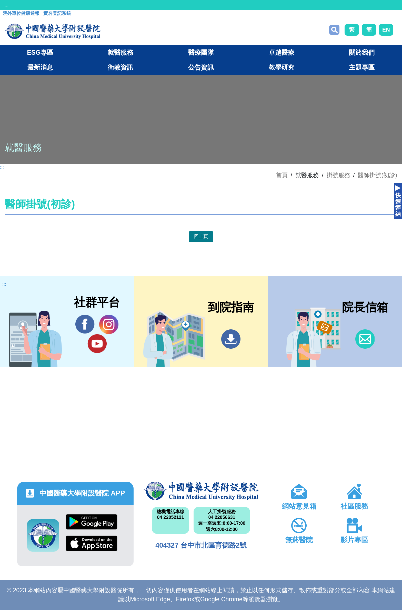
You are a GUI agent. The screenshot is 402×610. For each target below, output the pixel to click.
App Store (91, 543)
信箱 (365, 339)
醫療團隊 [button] (201, 52)
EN (386, 29)
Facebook (85, 324)
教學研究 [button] (281, 67)
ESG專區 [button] (40, 52)
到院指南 (230, 339)
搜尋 (334, 30)
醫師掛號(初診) (377, 175)
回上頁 (201, 236)
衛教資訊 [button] (120, 67)
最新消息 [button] (40, 67)
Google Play (91, 522)
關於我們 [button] (362, 52)
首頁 (282, 175)
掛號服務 (338, 175)
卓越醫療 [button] (281, 52)
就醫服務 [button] (120, 52)
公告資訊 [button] (201, 67)
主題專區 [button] (362, 67)
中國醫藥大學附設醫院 (201, 491)
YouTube (97, 343)
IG (108, 324)
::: (6, 4)
